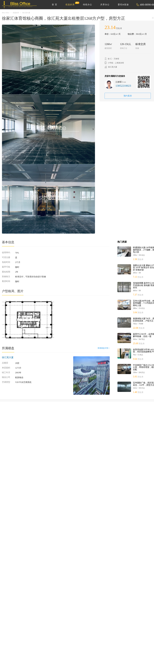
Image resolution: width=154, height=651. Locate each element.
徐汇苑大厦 (26, 13)
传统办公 (87, 4)
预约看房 (128, 96)
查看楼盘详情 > (104, 348)
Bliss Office (5, 13)
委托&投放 (123, 4)
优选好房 (71, 3)
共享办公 (105, 4)
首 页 (54, 4)
